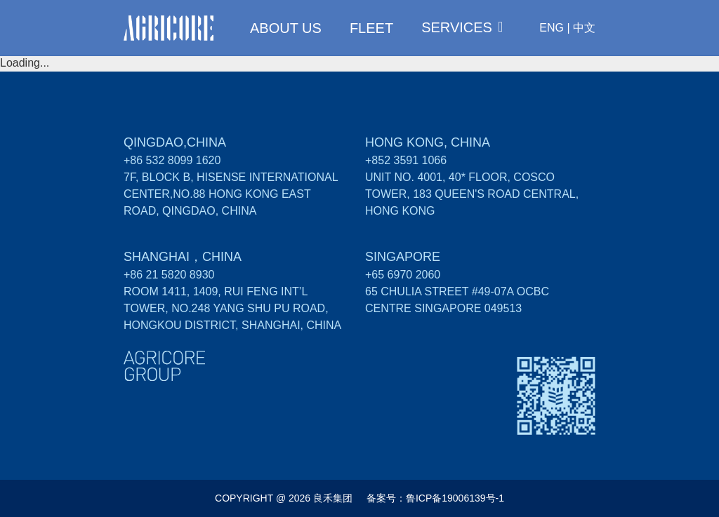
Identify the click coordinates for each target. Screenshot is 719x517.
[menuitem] (462, 27)
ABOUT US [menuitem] (286, 28)
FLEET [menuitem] (371, 28)
